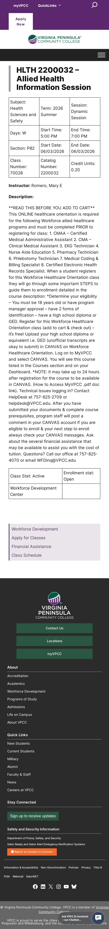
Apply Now (20, 21)
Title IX (97, 867)
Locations (54, 641)
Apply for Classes (28, 537)
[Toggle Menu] (101, 55)
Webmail (18, 876)
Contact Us (55, 628)
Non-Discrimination (53, 867)
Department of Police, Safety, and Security (34, 838)
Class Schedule (27, 555)
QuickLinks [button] (49, 5)
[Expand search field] (94, 5)
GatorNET (32, 876)
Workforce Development (35, 529)
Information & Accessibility (21, 867)
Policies (74, 867)
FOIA (7, 876)
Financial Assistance (31, 546)
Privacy (86, 867)
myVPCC (21, 5)
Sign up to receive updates (33, 816)
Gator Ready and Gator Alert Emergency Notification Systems (46, 844)
